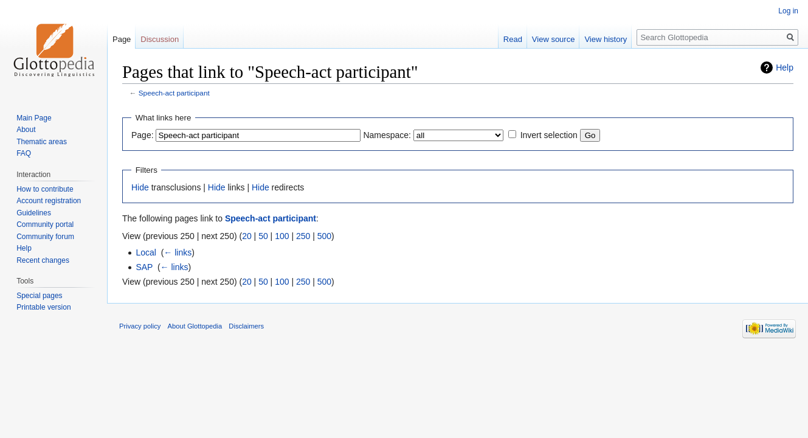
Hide (140, 187)
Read (512, 39)
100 (282, 236)
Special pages (39, 295)
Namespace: (387, 135)
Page (121, 39)
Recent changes (42, 260)
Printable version (43, 307)
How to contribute (44, 189)
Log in (788, 11)
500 (324, 236)
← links (178, 252)
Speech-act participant (174, 93)
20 (247, 236)
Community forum (45, 236)
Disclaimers (246, 326)
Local (146, 252)
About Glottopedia (195, 326)
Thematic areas (41, 141)
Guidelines (33, 213)
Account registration (48, 200)
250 (303, 236)
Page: (142, 135)
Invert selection (549, 135)
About (25, 129)
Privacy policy (140, 326)
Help (784, 67)
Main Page (33, 118)
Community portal (45, 224)
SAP (144, 267)
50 (263, 236)
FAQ (23, 153)
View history (605, 39)
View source (553, 39)
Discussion (159, 39)
